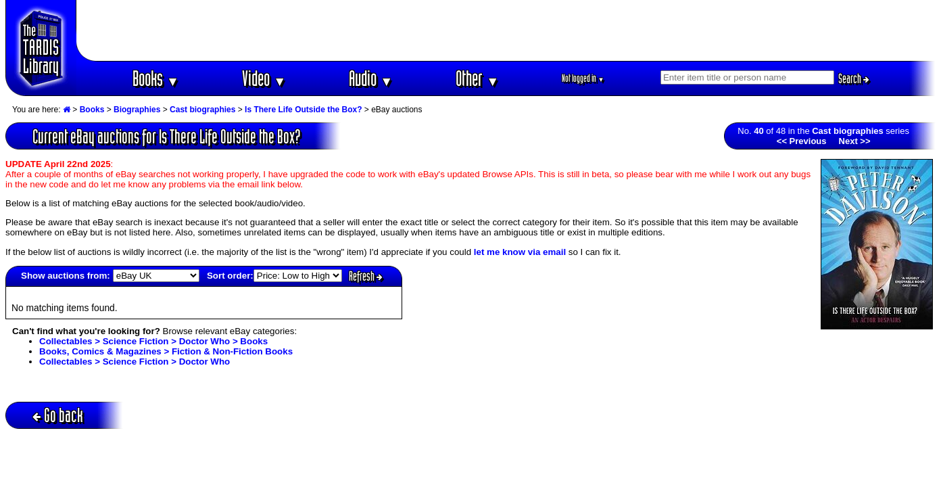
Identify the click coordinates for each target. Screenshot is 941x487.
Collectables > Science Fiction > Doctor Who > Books (153, 341)
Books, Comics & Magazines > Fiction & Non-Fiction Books (166, 351)
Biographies (137, 109)
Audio (371, 78)
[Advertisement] (506, 30)
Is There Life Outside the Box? (303, 109)
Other (477, 78)
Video (264, 78)
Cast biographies (202, 109)
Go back (57, 414)
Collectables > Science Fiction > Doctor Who (134, 361)
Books (155, 78)
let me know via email (520, 252)
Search (853, 78)
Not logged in (583, 78)
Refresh (366, 276)
